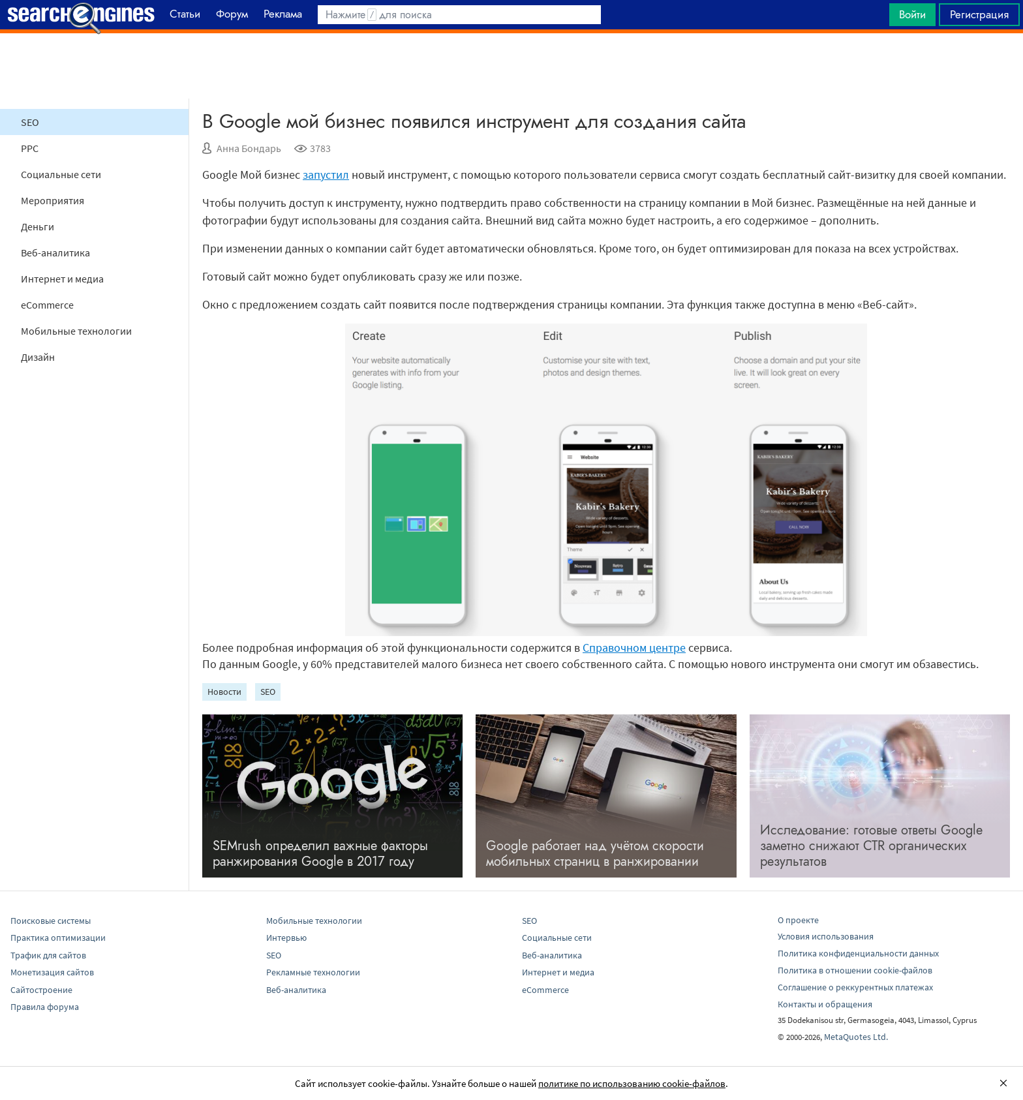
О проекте (798, 920)
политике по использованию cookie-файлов (631, 1083)
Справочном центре (634, 647)
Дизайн (38, 356)
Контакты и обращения (825, 1004)
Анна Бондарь (249, 148)
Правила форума (44, 1007)
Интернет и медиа (62, 278)
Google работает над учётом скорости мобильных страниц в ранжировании (595, 853)
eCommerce (47, 304)
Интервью (286, 937)
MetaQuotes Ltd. (856, 1037)
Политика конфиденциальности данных (858, 953)
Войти (912, 14)
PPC (29, 148)
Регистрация (979, 14)
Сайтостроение (41, 990)
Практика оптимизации (58, 937)
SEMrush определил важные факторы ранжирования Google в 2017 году (320, 853)
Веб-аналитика (55, 252)
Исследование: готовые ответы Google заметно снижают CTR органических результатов (871, 846)
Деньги (37, 226)
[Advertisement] (511, 66)
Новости (224, 691)
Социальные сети (61, 174)
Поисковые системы (50, 920)
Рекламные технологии (313, 972)
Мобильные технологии (76, 330)
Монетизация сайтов (52, 972)
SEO (30, 122)
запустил (326, 174)
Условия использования (826, 936)
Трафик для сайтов (48, 955)
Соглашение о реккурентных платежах (855, 987)
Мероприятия (52, 200)
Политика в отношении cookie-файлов (855, 970)
